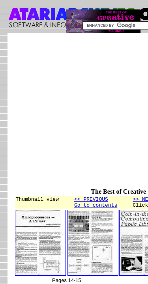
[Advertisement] (74, 114)
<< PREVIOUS (91, 200)
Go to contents (95, 207)
